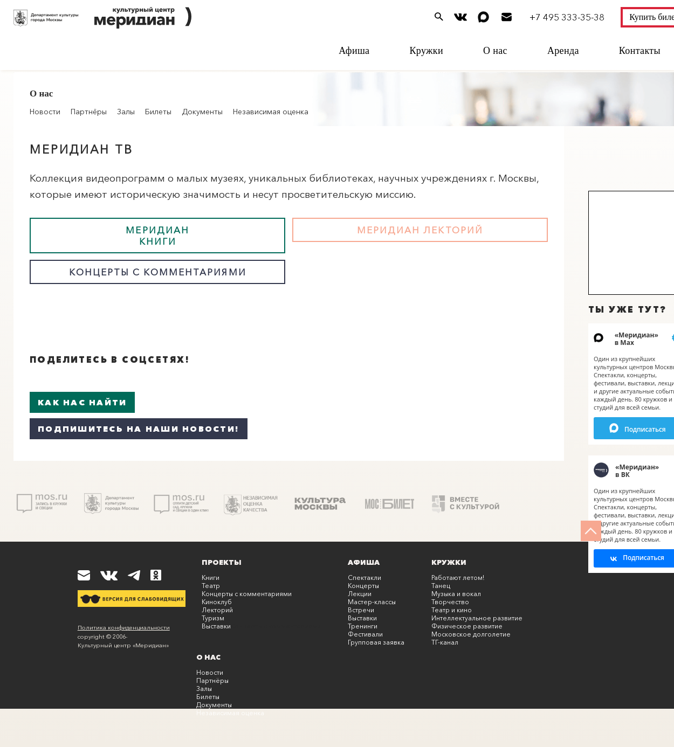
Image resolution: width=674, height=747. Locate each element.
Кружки (426, 50)
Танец (440, 586)
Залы (126, 111)
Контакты (640, 50)
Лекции (360, 594)
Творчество (450, 602)
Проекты (222, 562)
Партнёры (89, 111)
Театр (211, 586)
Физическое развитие (467, 626)
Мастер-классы (372, 602)
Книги (210, 577)
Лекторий (217, 610)
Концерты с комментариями (247, 594)
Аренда (563, 50)
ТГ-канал (444, 642)
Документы (202, 111)
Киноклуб (217, 602)
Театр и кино (451, 610)
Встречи (361, 610)
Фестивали (365, 634)
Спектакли (364, 577)
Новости (209, 672)
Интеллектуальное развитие (476, 618)
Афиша (354, 50)
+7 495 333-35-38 (566, 17)
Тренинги (362, 626)
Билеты (158, 111)
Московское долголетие (471, 634)
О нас (495, 50)
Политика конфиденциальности (124, 627)
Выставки (216, 626)
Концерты (363, 586)
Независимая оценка (270, 111)
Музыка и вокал (456, 594)
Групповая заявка (376, 642)
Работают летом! (457, 577)
